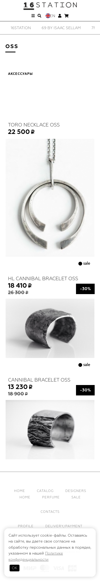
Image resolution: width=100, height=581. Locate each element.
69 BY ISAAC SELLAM (61, 28)
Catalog (45, 491)
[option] (20, 28)
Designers (75, 491)
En (52, 16)
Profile (26, 526)
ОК (14, 568)
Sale (76, 497)
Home (19, 491)
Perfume (51, 497)
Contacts (50, 512)
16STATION (21, 28)
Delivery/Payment (63, 526)
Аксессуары (20, 74)
